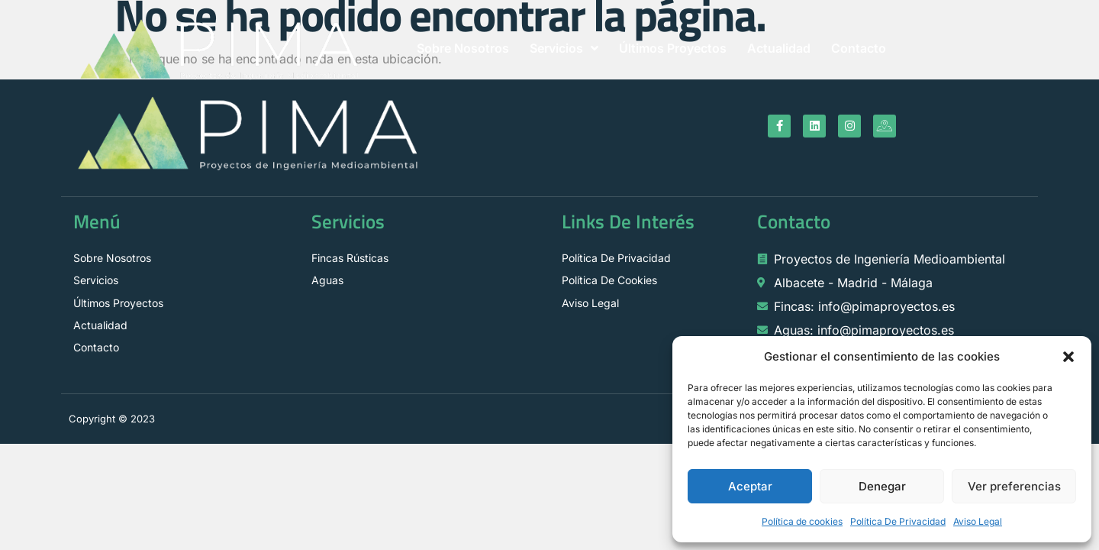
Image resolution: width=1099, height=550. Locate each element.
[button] (1068, 356)
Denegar (882, 486)
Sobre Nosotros (463, 48)
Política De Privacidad (898, 521)
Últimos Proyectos (673, 48)
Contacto (858, 48)
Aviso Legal (977, 521)
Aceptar (750, 486)
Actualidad (779, 48)
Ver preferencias (1014, 486)
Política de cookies (802, 521)
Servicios (564, 48)
